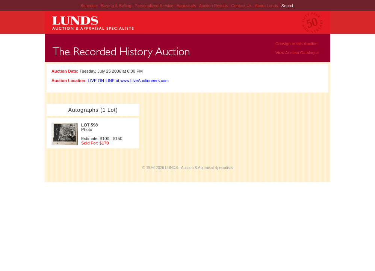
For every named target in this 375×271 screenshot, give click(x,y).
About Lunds (267, 5)
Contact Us (241, 5)
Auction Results (214, 5)
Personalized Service (154, 5)
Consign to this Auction (296, 43)
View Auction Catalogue (297, 52)
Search (288, 5)
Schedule (89, 5)
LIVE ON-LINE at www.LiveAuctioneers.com (128, 80)
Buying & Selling (116, 5)
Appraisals (187, 5)
